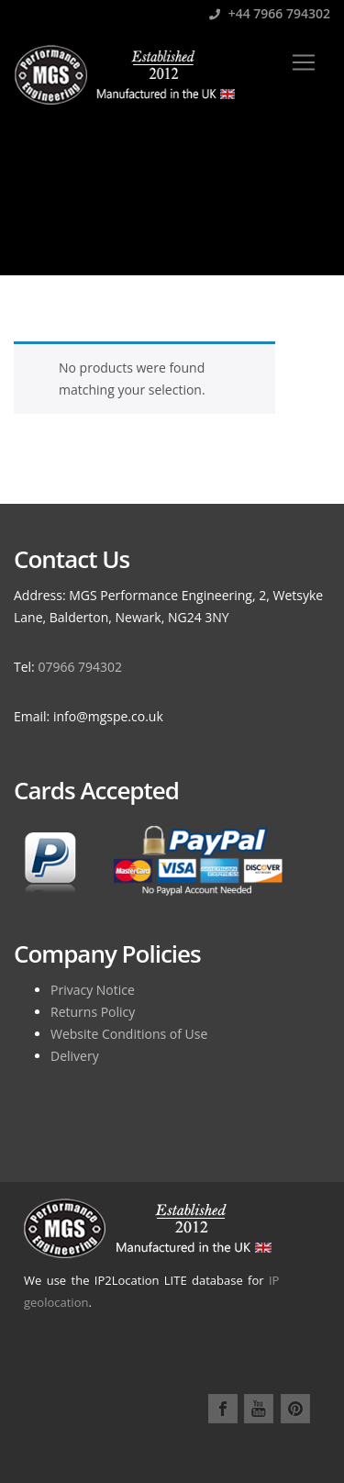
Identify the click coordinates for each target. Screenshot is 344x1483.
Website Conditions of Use (128, 1034)
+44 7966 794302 (269, 13)
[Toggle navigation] (303, 62)
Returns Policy (92, 1011)
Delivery (74, 1056)
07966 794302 (80, 666)
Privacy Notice (92, 989)
